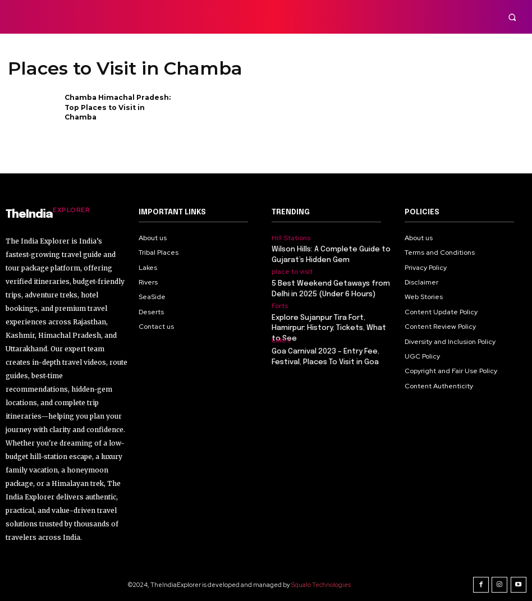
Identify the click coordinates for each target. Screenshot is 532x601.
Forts (279, 306)
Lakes (281, 339)
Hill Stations (291, 238)
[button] (512, 17)
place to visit (292, 272)
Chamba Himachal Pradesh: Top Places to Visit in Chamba (116, 106)
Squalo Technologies (321, 584)
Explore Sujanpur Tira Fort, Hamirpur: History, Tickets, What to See (328, 327)
